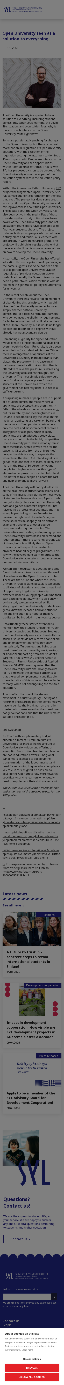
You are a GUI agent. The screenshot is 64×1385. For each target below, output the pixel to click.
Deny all (32, 1368)
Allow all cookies (32, 1377)
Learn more (27, 1350)
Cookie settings (32, 1359)
